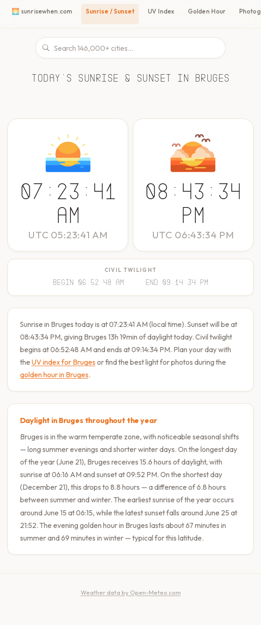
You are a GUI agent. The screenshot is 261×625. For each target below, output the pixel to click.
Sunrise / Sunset (109, 11)
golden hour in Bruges (89, 373)
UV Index (161, 11)
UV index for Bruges (93, 360)
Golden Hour (206, 11)
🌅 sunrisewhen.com (41, 11)
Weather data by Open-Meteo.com (131, 602)
